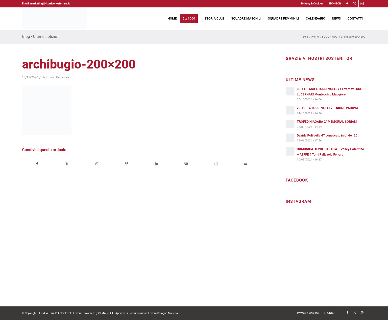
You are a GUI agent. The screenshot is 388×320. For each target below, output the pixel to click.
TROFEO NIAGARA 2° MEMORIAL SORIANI (327, 121)
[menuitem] (312, 3)
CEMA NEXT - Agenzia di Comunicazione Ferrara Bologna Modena (138, 313)
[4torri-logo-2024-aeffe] (54, 18)
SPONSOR (334, 3)
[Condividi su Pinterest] (126, 164)
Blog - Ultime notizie (39, 36)
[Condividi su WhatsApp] (97, 164)
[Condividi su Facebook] (37, 164)
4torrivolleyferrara (58, 77)
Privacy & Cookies (312, 3)
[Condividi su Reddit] (216, 164)
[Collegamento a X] (354, 3)
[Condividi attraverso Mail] (245, 164)
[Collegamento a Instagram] (362, 3)
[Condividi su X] (67, 164)
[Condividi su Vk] (186, 164)
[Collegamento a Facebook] (347, 3)
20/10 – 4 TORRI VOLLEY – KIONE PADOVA (327, 108)
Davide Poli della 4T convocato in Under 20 (327, 135)
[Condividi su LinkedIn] (156, 164)
